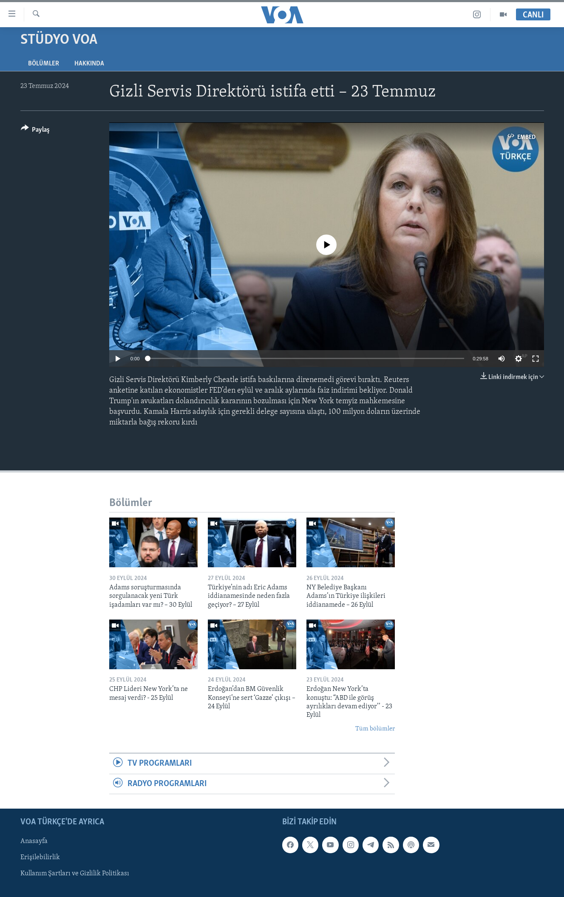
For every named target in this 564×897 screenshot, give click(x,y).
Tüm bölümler (375, 729)
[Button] (35, 131)
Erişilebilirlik (40, 857)
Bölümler (43, 63)
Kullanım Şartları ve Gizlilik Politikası (74, 873)
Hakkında (89, 63)
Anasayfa (34, 841)
